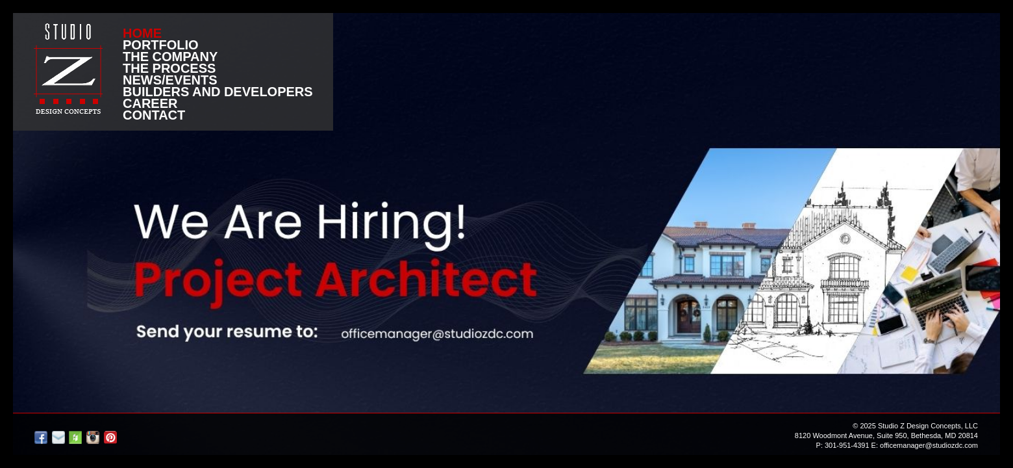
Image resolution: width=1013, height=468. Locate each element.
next (980, 234)
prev (32, 234)
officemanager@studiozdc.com (929, 445)
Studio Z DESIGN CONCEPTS (68, 68)
